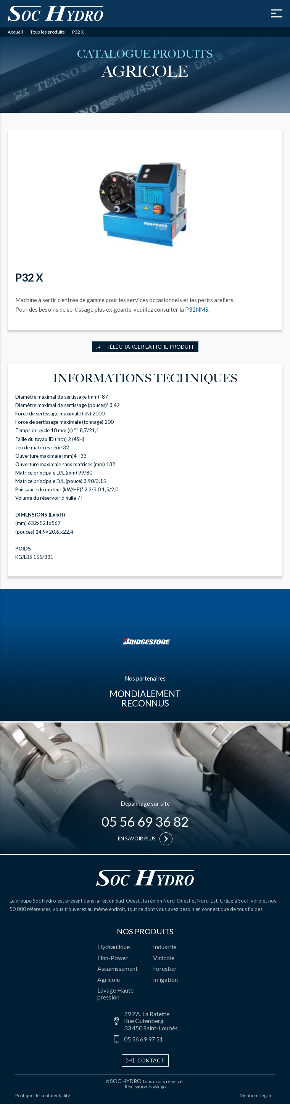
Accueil (15, 32)
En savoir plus (145, 838)
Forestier (165, 968)
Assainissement (117, 968)
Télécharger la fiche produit (145, 346)
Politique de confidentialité (42, 1095)
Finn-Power (112, 957)
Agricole (108, 979)
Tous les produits (47, 32)
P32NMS (196, 309)
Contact (145, 1060)
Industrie (164, 946)
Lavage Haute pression (115, 994)
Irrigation (165, 979)
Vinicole (163, 957)
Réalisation (145, 1087)
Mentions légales (257, 1095)
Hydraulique (113, 946)
